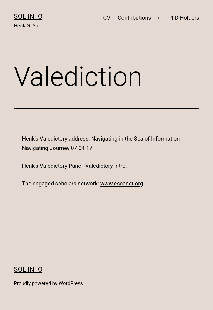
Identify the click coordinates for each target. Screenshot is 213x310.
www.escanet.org (121, 183)
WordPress (71, 283)
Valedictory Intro (105, 165)
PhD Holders (183, 17)
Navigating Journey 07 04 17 (57, 148)
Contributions (134, 17)
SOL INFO (28, 16)
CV (106, 17)
